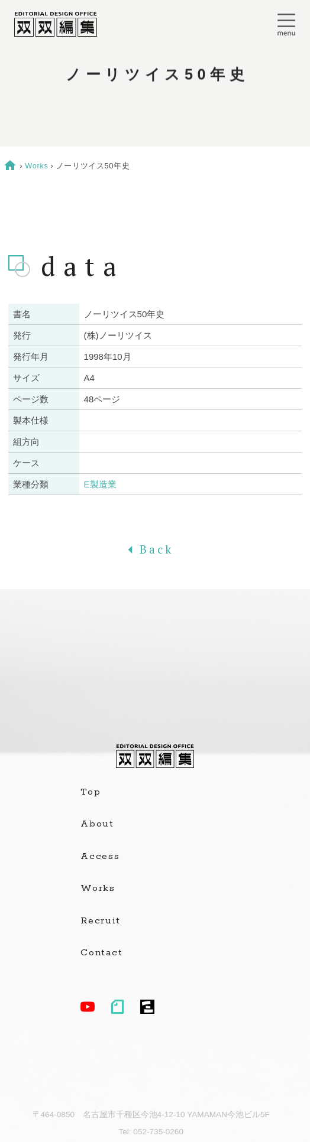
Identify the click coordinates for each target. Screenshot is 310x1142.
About (97, 824)
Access (100, 857)
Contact (101, 953)
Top (90, 792)
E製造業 (100, 484)
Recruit (100, 921)
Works (36, 165)
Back (155, 549)
